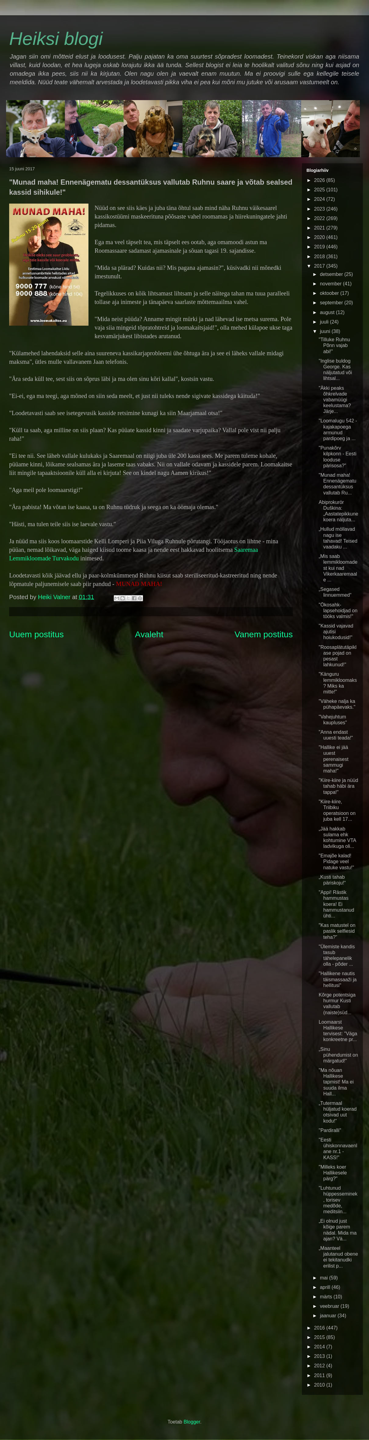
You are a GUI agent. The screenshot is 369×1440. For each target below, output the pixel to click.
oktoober (330, 293)
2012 (320, 1365)
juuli (325, 321)
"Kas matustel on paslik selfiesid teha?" (337, 931)
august (328, 312)
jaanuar (329, 1315)
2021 (320, 227)
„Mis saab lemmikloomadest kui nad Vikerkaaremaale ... (338, 568)
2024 (320, 199)
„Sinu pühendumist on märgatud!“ (338, 1055)
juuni (325, 331)
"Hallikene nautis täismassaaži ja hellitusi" (337, 979)
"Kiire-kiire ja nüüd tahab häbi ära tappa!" (338, 786)
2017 (320, 266)
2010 (320, 1385)
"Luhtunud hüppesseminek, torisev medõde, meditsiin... (338, 1199)
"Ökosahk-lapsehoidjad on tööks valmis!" (338, 610)
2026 (320, 180)
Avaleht (149, 634)
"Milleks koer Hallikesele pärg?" (333, 1172)
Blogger (192, 1421)
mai (324, 1277)
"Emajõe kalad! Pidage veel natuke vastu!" (336, 861)
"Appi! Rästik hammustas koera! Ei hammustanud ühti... (336, 904)
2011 (320, 1375)
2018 (320, 256)
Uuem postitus (36, 634)
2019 (320, 246)
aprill (325, 1287)
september (332, 302)
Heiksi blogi (56, 38)
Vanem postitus (264, 634)
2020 (320, 237)
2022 (320, 218)
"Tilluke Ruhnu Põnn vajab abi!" (334, 345)
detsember (332, 274)
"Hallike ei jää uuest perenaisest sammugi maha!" (334, 759)
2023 (320, 209)
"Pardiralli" (330, 1130)
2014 (320, 1346)
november (331, 283)
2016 (320, 1327)
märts (326, 1296)
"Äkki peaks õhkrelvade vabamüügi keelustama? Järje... (335, 399)
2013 (320, 1356)
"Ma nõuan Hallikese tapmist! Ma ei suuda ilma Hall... (336, 1082)
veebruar (330, 1306)
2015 (320, 1337)
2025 (320, 189)
